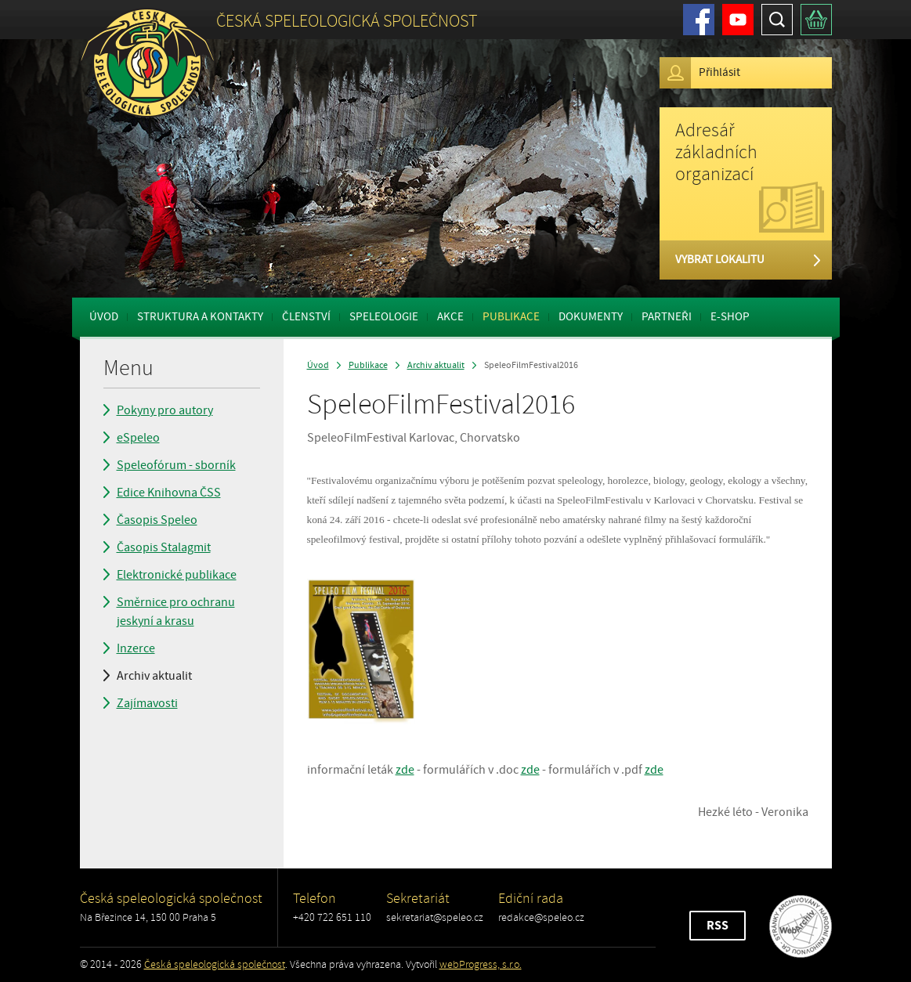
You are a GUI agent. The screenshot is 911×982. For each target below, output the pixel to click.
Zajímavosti (147, 703)
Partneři (667, 316)
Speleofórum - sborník (176, 465)
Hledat (777, 19)
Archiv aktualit (154, 676)
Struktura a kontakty (200, 316)
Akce (450, 316)
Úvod (103, 316)
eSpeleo (138, 438)
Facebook (698, 19)
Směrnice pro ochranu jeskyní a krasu (176, 611)
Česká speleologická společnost (214, 964)
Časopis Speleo (157, 520)
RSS (717, 925)
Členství (306, 316)
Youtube (738, 19)
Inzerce (136, 648)
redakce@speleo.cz (541, 917)
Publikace (511, 316)
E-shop (730, 316)
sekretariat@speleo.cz (434, 917)
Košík (816, 19)
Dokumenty (591, 316)
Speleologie (383, 316)
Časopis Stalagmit (164, 547)
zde (405, 770)
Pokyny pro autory (165, 410)
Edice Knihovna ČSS (169, 492)
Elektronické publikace (177, 575)
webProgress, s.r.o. (480, 964)
